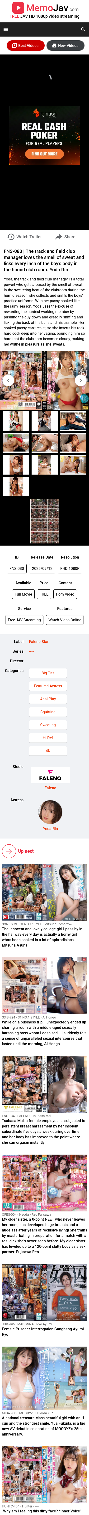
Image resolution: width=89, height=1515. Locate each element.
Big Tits (48, 673)
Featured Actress (48, 686)
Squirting (48, 712)
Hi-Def (48, 738)
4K (48, 751)
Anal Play (48, 699)
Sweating (48, 725)
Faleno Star (39, 641)
